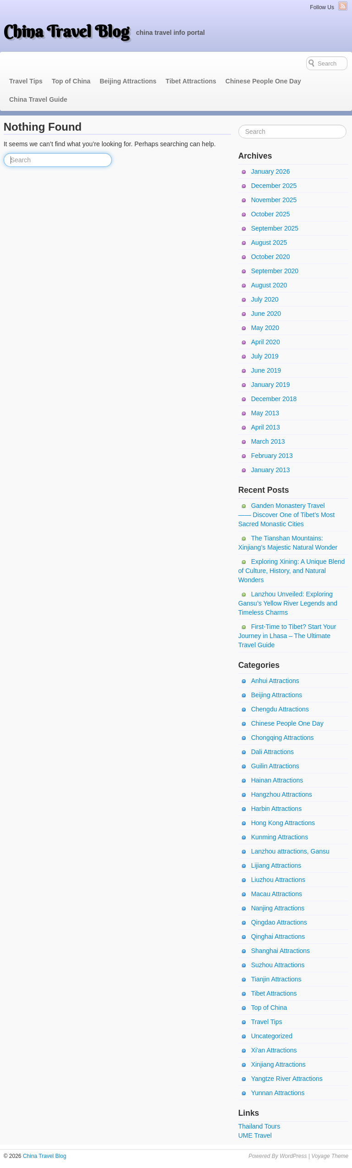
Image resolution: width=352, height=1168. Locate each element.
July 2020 (265, 299)
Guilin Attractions (275, 766)
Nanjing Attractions (278, 908)
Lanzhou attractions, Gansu (290, 851)
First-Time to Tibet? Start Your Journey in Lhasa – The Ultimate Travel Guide (287, 636)
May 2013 (265, 413)
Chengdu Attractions (280, 709)
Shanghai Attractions (280, 950)
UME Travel (255, 1135)
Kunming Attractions (279, 837)
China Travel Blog (66, 31)
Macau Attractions (276, 894)
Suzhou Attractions (278, 965)
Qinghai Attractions (278, 936)
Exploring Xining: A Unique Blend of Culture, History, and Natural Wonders (291, 571)
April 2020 (265, 342)
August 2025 (269, 242)
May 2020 (265, 327)
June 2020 (266, 313)
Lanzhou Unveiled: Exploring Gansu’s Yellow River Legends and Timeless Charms (287, 603)
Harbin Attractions (276, 808)
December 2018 (274, 398)
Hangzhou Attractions (281, 794)
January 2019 (270, 384)
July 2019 (265, 356)
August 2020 (269, 285)
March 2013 (268, 441)
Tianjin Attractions (276, 979)
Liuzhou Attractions (278, 879)
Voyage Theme (329, 1156)
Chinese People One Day (263, 81)
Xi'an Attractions (274, 1050)
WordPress (293, 1156)
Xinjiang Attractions (278, 1064)
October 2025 (270, 214)
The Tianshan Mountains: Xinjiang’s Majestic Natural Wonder (288, 542)
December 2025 (274, 185)
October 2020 (270, 256)
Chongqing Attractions (282, 737)
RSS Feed (342, 6)
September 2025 (275, 228)
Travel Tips (26, 81)
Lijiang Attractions (276, 865)
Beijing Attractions (127, 81)
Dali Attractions (272, 751)
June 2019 (266, 370)
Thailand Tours (259, 1126)
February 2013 (272, 455)
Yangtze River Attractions (287, 1078)
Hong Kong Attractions (283, 822)
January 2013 (270, 470)
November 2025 (274, 200)
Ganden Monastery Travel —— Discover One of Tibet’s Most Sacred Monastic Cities (286, 515)
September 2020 (275, 271)
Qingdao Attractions (279, 922)
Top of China (71, 81)
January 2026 (270, 171)
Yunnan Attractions (278, 1092)
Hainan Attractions (277, 780)
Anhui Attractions (275, 680)
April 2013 (265, 427)
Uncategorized (271, 1036)
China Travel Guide (38, 99)
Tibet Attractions (190, 81)
